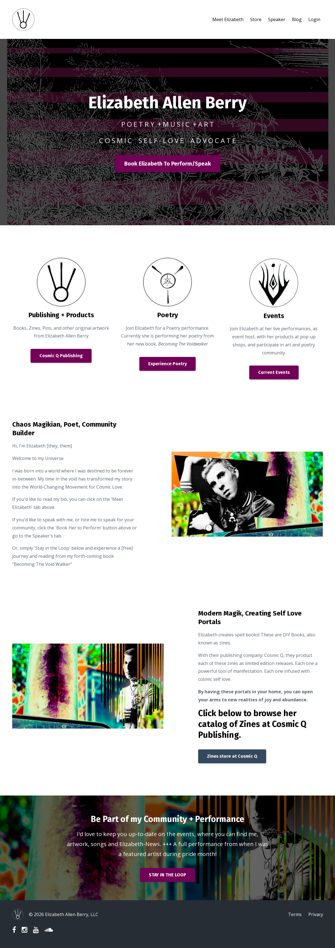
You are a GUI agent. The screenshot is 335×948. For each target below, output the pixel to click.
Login (314, 19)
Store (255, 19)
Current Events (274, 372)
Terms (295, 914)
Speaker (276, 19)
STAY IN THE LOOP (167, 874)
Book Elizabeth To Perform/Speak (167, 163)
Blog (297, 19)
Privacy (315, 914)
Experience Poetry (167, 363)
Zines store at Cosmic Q (232, 756)
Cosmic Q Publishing (61, 355)
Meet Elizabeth (227, 19)
